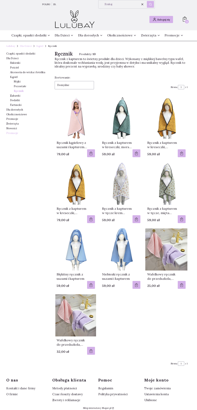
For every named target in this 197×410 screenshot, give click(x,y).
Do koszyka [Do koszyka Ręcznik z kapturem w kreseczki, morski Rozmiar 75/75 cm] (136, 153)
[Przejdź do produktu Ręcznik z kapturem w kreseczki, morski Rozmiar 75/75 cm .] (121, 118)
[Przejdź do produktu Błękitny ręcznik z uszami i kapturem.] (76, 249)
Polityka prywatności (113, 394)
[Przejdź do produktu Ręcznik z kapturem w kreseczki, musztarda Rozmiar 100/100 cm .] (76, 184)
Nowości (11, 128)
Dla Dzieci (26, 45)
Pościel (14, 67)
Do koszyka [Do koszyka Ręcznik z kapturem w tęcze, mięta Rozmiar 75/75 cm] (182, 219)
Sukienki (15, 63)
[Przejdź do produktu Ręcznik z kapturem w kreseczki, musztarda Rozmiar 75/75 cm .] (166, 118)
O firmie (12, 394)
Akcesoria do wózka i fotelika (27, 72)
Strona (174, 87)
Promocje (12, 119)
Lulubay (10, 45)
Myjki (17, 81)
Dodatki (15, 100)
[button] (150, 4)
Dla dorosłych (14, 109)
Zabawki (15, 95)
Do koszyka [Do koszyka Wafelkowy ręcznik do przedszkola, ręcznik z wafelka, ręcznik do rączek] (182, 285)
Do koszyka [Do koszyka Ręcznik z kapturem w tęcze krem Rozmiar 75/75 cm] (136, 219)
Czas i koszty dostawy (67, 394)
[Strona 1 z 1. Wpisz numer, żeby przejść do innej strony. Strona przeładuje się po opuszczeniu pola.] (181, 87)
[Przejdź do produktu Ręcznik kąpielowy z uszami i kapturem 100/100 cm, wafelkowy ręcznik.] (76, 118)
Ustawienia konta (156, 394)
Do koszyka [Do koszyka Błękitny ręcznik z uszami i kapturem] (91, 285)
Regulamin (105, 388)
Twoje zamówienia (157, 388)
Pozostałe (20, 86)
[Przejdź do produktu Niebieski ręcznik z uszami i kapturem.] (121, 249)
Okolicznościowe (16, 114)
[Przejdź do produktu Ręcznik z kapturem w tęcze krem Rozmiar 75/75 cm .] (121, 184)
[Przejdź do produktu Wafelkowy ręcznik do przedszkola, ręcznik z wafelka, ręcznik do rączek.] (166, 249)
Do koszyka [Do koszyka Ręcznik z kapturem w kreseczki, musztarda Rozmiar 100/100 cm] (91, 219)
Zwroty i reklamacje (66, 400)
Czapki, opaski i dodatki (20, 53)
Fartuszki (15, 105)
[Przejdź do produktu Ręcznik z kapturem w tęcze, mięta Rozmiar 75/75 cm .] (166, 184)
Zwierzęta (12, 123)
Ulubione (150, 400)
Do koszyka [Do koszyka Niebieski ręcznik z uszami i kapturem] (136, 285)
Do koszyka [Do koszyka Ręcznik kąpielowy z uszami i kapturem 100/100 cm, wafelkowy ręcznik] (91, 153)
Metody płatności (64, 388)
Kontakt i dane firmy (20, 388)
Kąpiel (39, 45)
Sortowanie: (62, 77)
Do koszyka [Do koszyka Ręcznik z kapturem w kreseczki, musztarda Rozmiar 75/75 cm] (182, 153)
